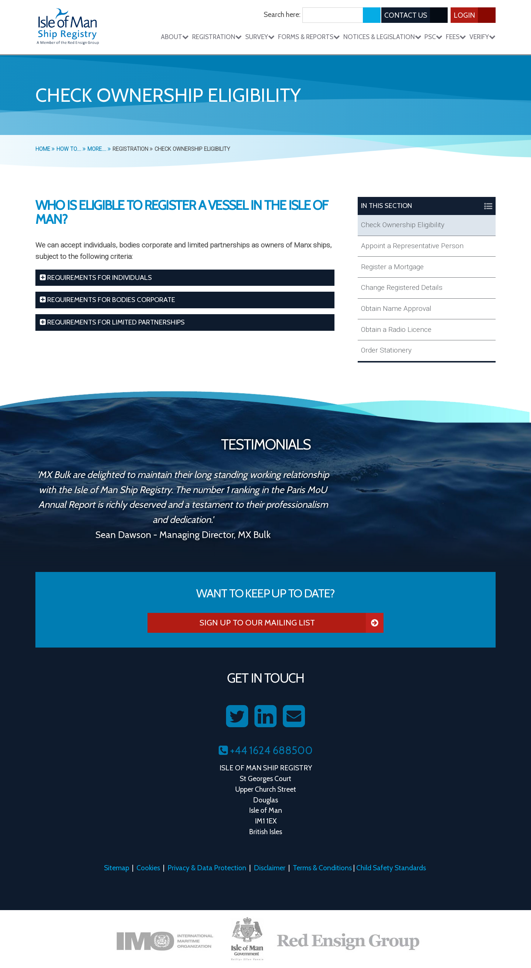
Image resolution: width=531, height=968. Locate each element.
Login (475, 15)
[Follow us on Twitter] (237, 716)
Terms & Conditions (322, 867)
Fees (456, 37)
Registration (217, 37)
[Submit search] (372, 15)
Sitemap (116, 867)
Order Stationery (386, 350)
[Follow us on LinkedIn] (265, 716)
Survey (260, 37)
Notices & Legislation (382, 37)
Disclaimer (269, 867)
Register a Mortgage (392, 267)
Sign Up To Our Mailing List (291, 623)
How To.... (71, 149)
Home (45, 149)
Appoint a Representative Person (412, 246)
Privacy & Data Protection (206, 867)
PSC (433, 37)
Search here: (282, 14)
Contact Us (416, 15)
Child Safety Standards (391, 867)
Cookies (148, 867)
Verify (482, 37)
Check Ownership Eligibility (402, 225)
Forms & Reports (309, 37)
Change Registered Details (401, 287)
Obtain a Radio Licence (396, 329)
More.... (99, 149)
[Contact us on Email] (294, 716)
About (175, 37)
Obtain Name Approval (396, 308)
